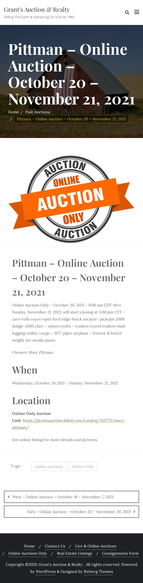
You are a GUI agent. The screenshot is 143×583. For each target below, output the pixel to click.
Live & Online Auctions (95, 545)
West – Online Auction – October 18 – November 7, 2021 (62, 496)
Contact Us (55, 545)
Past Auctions (37, 111)
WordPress (46, 571)
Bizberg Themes (98, 571)
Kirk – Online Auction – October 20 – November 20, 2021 (79, 511)
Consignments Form (120, 553)
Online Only (83, 466)
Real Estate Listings (74, 553)
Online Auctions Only (27, 553)
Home (13, 111)
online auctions (49, 466)
